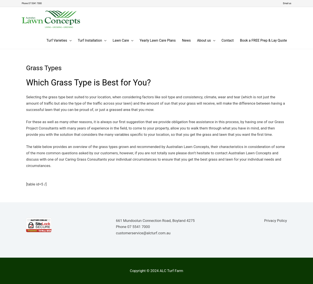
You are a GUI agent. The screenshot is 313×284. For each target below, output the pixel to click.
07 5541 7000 (138, 226)
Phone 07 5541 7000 (34, 3)
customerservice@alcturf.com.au (143, 233)
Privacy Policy (275, 220)
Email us (286, 3)
